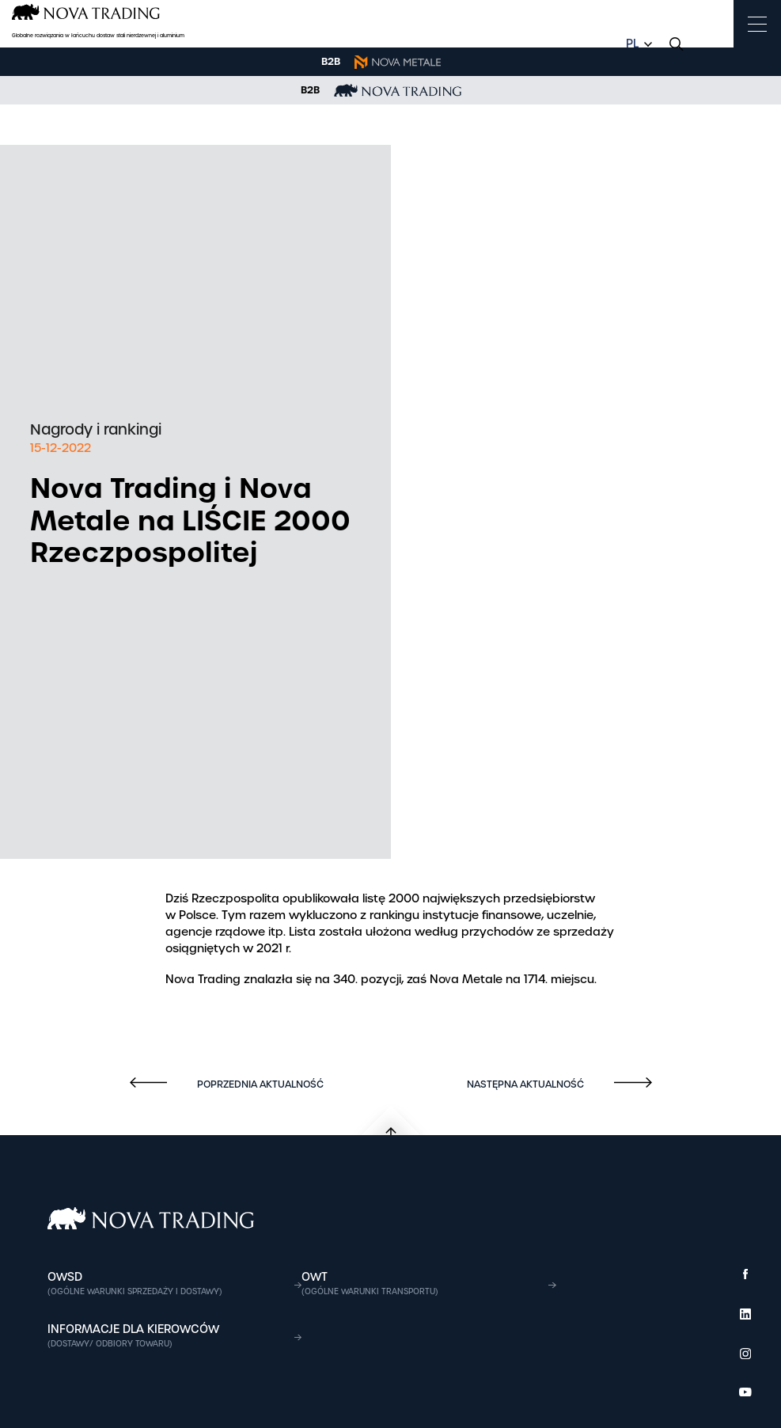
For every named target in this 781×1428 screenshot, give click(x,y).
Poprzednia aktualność (259, 1084)
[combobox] (637, 44)
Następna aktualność (526, 1084)
